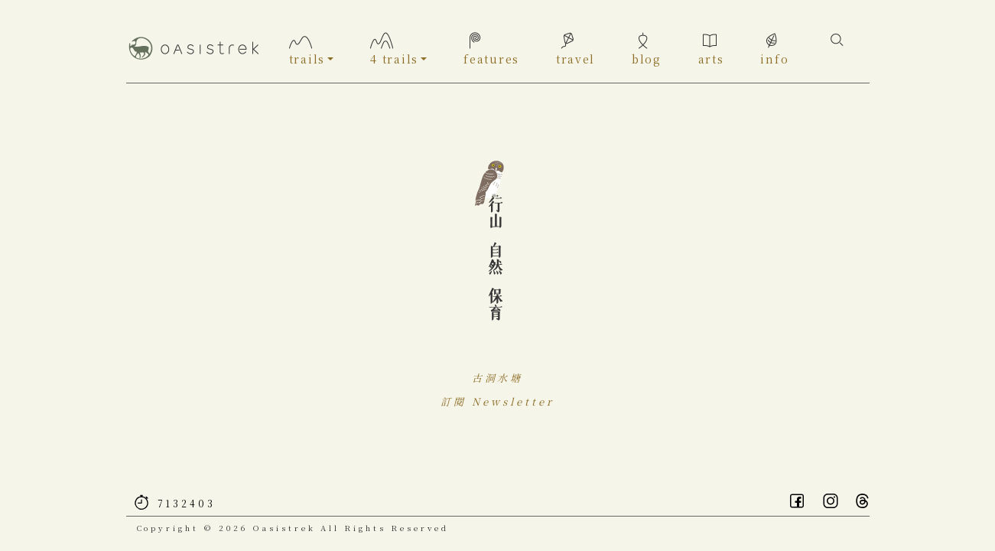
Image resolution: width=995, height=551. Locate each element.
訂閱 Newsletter (497, 406)
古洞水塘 (498, 382)
